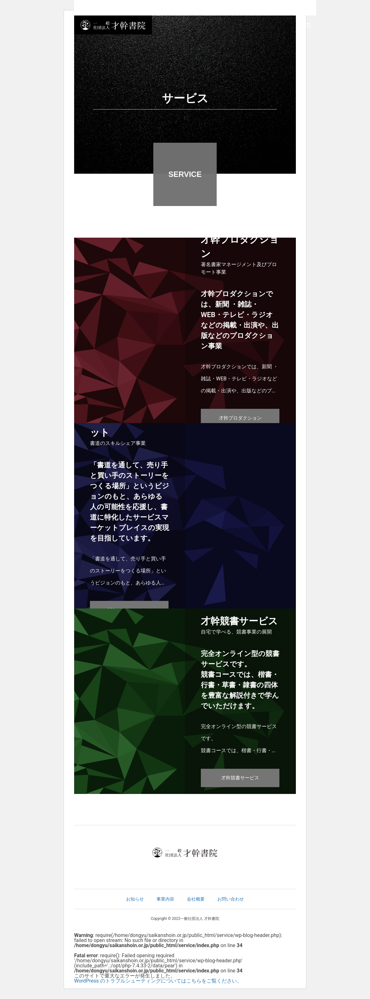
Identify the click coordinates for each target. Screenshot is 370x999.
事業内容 (165, 899)
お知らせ (135, 899)
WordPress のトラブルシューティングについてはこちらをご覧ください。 (158, 981)
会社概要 (196, 899)
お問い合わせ (230, 899)
